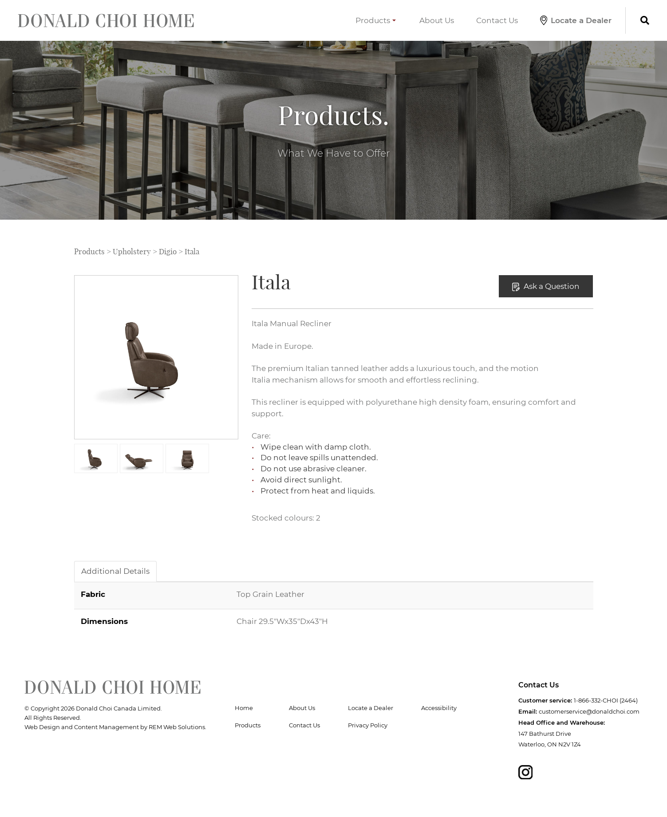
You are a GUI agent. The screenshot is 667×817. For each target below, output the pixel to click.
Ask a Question (546, 286)
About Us (436, 20)
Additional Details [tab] (115, 571)
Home (244, 707)
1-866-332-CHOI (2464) (606, 700)
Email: (527, 711)
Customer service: (545, 700)
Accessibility (439, 707)
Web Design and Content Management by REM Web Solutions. (115, 726)
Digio (168, 252)
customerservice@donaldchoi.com (589, 711)
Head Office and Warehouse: (561, 722)
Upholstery (132, 252)
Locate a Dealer (576, 20)
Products (375, 20)
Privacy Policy (367, 725)
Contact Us (497, 20)
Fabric (93, 594)
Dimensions (104, 621)
